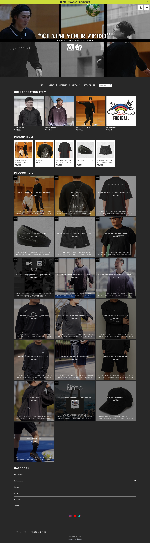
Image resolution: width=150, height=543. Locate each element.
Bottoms (17, 499)
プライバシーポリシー (22, 532)
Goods (16, 506)
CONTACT (76, 85)
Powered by (75, 539)
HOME (42, 85)
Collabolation (19, 481)
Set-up (16, 487)
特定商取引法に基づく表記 (38, 532)
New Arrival (18, 475)
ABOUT (51, 85)
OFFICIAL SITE (89, 85)
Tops (16, 493)
